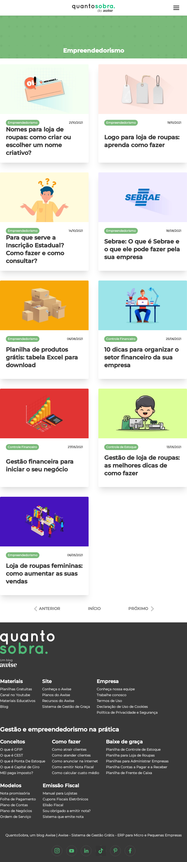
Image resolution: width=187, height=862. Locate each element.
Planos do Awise (56, 695)
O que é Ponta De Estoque (22, 761)
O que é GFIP (11, 749)
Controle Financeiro (120, 339)
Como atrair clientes (69, 749)
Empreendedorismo (22, 122)
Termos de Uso (109, 701)
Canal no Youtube (15, 695)
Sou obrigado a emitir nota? (67, 811)
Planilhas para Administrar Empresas (137, 761)
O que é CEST (11, 755)
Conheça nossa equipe (116, 689)
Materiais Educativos (17, 701)
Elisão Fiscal (53, 805)
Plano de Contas (14, 805)
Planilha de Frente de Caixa (129, 773)
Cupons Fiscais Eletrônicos (65, 799)
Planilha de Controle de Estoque (133, 749)
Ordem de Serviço (15, 817)
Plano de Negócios (16, 811)
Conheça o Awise (56, 689)
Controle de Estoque (121, 447)
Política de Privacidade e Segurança (127, 712)
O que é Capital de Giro (19, 767)
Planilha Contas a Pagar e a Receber (136, 767)
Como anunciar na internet (75, 761)
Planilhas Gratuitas (16, 689)
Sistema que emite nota (63, 817)
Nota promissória (15, 793)
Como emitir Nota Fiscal (73, 767)
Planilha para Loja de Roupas (130, 755)
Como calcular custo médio (75, 773)
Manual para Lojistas (60, 793)
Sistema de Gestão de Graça (66, 706)
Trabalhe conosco (111, 695)
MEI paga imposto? (16, 773)
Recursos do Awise (58, 701)
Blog (4, 706)
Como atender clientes (71, 755)
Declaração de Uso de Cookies (122, 706)
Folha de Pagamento (18, 799)
